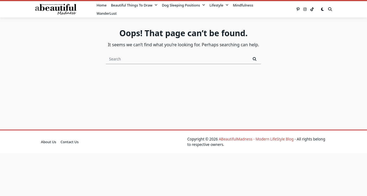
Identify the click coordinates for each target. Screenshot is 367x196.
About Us (48, 141)
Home (102, 5)
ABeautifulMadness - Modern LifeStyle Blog (256, 139)
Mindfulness (243, 5)
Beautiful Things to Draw (134, 5)
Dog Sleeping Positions (183, 5)
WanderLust (107, 13)
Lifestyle (219, 5)
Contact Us (70, 141)
